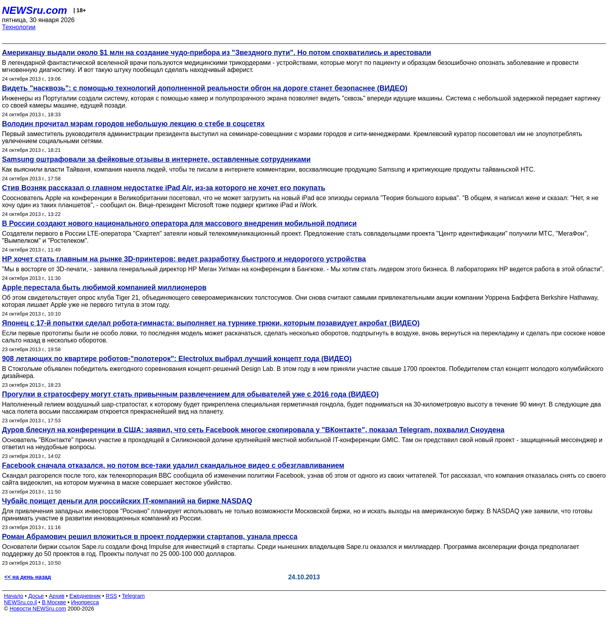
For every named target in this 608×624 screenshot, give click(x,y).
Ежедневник (85, 596)
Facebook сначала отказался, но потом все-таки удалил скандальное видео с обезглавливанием (173, 465)
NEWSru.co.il (20, 602)
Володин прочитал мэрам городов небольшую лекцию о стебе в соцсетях (133, 124)
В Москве (54, 602)
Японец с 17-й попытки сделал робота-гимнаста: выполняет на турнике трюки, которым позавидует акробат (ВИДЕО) (210, 323)
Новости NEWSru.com (37, 608)
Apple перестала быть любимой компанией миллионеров (104, 287)
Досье (36, 596)
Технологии (19, 27)
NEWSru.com (34, 10)
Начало (13, 596)
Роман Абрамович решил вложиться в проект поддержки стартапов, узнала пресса (149, 537)
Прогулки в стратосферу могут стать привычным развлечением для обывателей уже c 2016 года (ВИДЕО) (190, 394)
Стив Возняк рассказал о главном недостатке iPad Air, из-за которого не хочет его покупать (163, 188)
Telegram (133, 596)
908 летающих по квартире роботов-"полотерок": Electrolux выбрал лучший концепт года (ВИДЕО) (177, 359)
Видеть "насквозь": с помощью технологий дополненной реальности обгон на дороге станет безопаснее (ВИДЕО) (204, 88)
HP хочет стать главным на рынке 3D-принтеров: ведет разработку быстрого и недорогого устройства (184, 259)
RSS (111, 596)
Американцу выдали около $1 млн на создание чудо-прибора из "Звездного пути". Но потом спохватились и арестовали (216, 53)
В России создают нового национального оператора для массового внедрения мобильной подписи (179, 223)
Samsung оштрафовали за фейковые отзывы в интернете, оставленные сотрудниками (156, 159)
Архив (56, 596)
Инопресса (85, 602)
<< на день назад (27, 577)
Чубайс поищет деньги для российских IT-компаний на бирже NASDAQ (127, 501)
